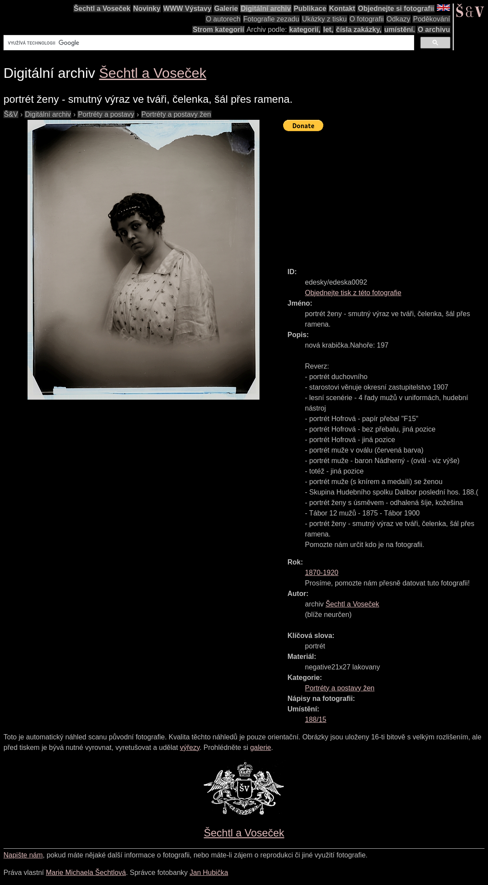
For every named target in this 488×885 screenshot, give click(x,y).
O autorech (223, 19)
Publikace (310, 8)
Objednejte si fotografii (396, 8)
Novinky (146, 8)
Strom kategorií (218, 29)
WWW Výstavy (187, 8)
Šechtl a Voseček (102, 8)
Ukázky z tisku (324, 19)
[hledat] (208, 43)
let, (328, 29)
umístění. (399, 29)
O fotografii (367, 19)
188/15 (315, 719)
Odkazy (398, 19)
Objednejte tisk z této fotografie (353, 292)
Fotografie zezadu (271, 19)
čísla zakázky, (358, 29)
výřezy (190, 747)
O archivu (434, 29)
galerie (260, 747)
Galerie (226, 8)
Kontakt (342, 8)
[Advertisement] (385, 195)
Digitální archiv (266, 8)
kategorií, (304, 29)
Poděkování (431, 19)
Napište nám (23, 855)
